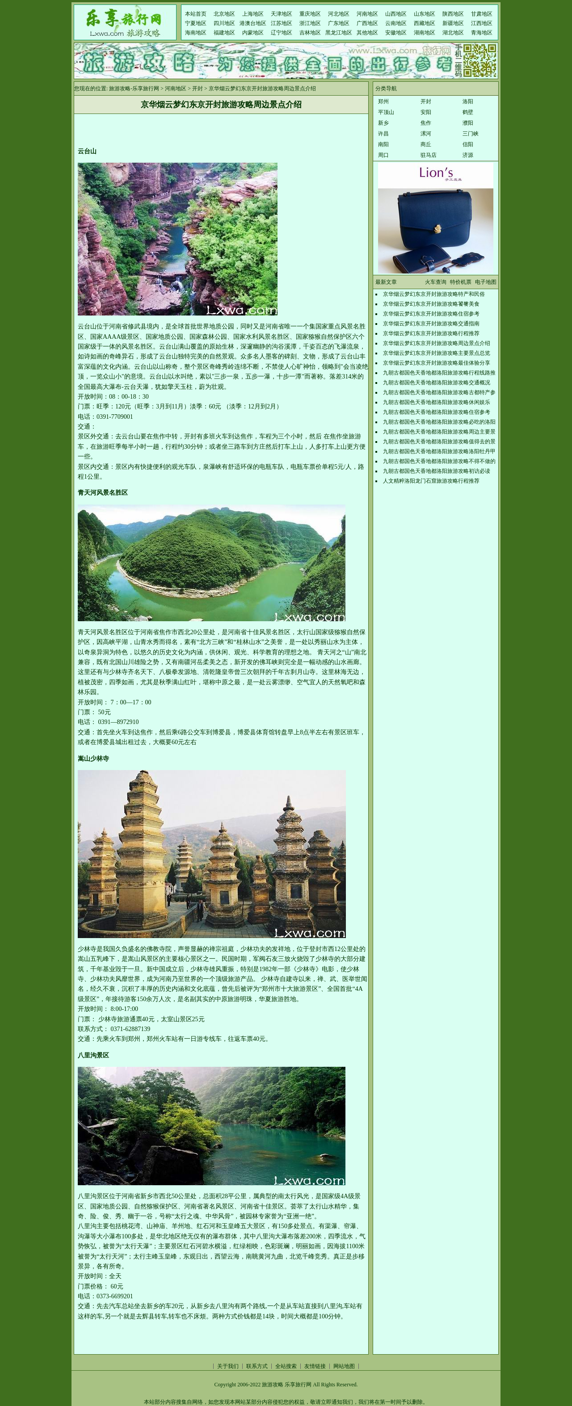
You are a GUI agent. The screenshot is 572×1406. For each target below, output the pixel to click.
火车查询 (435, 282)
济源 (468, 155)
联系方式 (257, 1366)
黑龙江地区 (338, 32)
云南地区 (396, 23)
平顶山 (386, 112)
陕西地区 (453, 14)
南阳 (383, 144)
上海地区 (253, 14)
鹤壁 (468, 112)
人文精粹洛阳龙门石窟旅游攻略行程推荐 (431, 481)
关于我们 (228, 1366)
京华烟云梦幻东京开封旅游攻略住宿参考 (431, 314)
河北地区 (338, 14)
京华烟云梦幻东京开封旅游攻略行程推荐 (431, 333)
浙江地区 (310, 23)
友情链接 (315, 1366)
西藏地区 (424, 23)
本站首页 (195, 14)
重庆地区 (310, 14)
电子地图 (485, 282)
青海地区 (481, 32)
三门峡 (471, 133)
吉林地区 (310, 32)
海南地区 (195, 32)
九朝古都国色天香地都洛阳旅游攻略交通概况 (436, 382)
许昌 (383, 133)
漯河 (426, 133)
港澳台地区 (253, 23)
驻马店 (429, 155)
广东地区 (338, 23)
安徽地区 (396, 32)
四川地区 (224, 23)
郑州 (383, 101)
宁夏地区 (195, 23)
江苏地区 (281, 23)
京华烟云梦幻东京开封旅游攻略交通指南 (431, 323)
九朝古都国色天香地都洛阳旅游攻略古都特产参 (439, 392)
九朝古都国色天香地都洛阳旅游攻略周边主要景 (439, 432)
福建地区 (224, 32)
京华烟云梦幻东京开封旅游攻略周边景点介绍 (436, 343)
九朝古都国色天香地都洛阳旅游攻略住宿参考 (436, 412)
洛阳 (468, 101)
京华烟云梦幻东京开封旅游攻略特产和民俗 (434, 294)
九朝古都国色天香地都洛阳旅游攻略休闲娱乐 (436, 402)
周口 (383, 155)
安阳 (426, 112)
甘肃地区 (481, 14)
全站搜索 (286, 1366)
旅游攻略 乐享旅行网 (286, 1384)
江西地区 (481, 23)
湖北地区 (453, 32)
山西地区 (396, 14)
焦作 (426, 123)
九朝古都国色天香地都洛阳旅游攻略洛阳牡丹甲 (439, 451)
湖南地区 (424, 32)
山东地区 (424, 14)
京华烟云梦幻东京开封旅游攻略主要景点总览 (436, 353)
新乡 (383, 123)
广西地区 (367, 23)
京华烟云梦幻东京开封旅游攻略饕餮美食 (431, 304)
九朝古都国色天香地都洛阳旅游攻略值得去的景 (439, 441)
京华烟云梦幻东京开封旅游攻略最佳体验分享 (436, 363)
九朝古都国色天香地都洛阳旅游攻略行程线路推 (439, 373)
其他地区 (367, 32)
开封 (197, 88)
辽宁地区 (281, 32)
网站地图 (344, 1366)
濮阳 (468, 123)
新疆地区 (453, 23)
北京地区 (224, 14)
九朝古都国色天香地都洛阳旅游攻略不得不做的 (439, 461)
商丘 (426, 144)
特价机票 (460, 282)
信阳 (468, 144)
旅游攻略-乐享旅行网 (134, 88)
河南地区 (367, 14)
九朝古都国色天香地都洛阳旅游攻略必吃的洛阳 (439, 422)
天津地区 (281, 14)
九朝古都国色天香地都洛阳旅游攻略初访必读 (436, 471)
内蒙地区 (253, 32)
